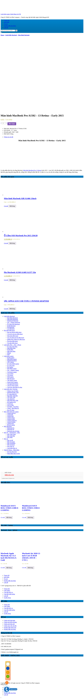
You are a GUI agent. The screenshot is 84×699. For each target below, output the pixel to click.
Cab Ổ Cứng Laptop (12, 385)
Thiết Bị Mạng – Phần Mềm (11, 450)
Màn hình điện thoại (12, 336)
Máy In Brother (11, 443)
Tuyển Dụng (7, 597)
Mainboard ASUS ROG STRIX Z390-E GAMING (31, 508)
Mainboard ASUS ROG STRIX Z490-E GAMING (9, 508)
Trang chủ (6, 20)
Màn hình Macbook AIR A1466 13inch (20, 198)
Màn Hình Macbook (24, 35)
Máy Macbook (8, 426)
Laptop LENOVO (12, 420)
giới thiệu (6, 22)
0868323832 (13, 689)
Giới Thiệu (7, 590)
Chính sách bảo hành (9, 620)
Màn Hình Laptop (12, 359)
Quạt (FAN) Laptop (12, 382)
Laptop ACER (11, 419)
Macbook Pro (10, 428)
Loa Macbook (11, 328)
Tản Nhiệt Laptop (12, 380)
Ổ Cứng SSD (10, 365)
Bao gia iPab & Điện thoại (14, 332)
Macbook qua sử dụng (13, 431)
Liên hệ (6, 27)
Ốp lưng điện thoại (12, 341)
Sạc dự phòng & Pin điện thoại (15, 337)
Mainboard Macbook (12, 320)
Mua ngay (12, 123)
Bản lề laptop (11, 378)
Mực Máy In (10, 446)
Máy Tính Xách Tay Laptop (11, 411)
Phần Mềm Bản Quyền (13, 453)
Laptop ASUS (11, 417)
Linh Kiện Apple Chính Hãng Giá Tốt (11, 14)
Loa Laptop (10, 373)
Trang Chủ (7, 588)
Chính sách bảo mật (9, 624)
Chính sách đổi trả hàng (10, 622)
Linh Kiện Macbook (11, 35)
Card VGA (10, 403)
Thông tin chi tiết (8, 137)
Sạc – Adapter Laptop (13, 370)
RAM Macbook (11, 326)
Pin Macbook (10, 327)
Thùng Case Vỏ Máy (12, 391)
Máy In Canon (11, 441)
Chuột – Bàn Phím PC (13, 408)
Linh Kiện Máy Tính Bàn (10, 389)
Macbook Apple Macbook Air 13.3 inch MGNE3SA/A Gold (8, 556)
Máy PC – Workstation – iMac (12, 432)
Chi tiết (6, 206)
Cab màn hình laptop (12, 383)
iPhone (9, 353)
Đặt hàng (12, 206)
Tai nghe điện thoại (12, 343)
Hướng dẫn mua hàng (10, 25)
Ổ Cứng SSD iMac (12, 346)
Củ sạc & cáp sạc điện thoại (15, 334)
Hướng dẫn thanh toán (10, 627)
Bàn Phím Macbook (12, 318)
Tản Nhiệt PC (11, 399)
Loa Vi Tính (10, 405)
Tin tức (6, 24)
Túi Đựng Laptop (12, 372)
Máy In (6, 439)
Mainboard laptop (12, 360)
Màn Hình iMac (11, 348)
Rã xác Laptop (11, 425)
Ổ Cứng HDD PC (12, 394)
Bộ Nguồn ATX (11, 402)
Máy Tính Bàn (11, 436)
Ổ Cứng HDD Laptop (13, 363)
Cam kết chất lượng (9, 594)
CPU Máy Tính (11, 397)
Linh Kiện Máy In (12, 448)
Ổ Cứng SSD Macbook (13, 324)
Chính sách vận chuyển (10, 625)
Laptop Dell (10, 416)
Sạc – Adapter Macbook (13, 322)
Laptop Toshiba (11, 422)
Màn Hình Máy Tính (12, 400)
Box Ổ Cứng (10, 410)
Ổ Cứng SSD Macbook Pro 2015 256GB (20, 235)
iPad (8, 354)
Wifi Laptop (10, 377)
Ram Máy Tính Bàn (12, 395)
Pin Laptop (10, 367)
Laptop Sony (10, 423)
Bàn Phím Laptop (11, 368)
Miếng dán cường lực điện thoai (16, 339)
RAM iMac (10, 349)
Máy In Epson (11, 444)
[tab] (43, 137)
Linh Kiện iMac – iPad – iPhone (12, 345)
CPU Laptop (10, 362)
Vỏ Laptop (10, 375)
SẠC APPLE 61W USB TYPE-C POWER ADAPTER (26, 301)
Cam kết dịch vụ (8, 592)
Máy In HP (10, 440)
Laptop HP (10, 414)
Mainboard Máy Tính (12, 392)
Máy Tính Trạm (11, 434)
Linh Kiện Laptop (9, 356)
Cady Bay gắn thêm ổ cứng (14, 387)
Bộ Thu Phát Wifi (12, 452)
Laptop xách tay (11, 413)
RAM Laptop (10, 357)
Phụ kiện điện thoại (9, 330)
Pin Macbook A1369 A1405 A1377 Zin (20, 272)
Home (2, 35)
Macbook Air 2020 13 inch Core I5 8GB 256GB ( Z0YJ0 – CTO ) (31, 556)
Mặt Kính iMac (11, 351)
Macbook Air (10, 429)
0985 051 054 (9, 475)
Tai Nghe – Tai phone (13, 406)
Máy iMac (10, 437)
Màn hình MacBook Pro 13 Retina (32, 170)
